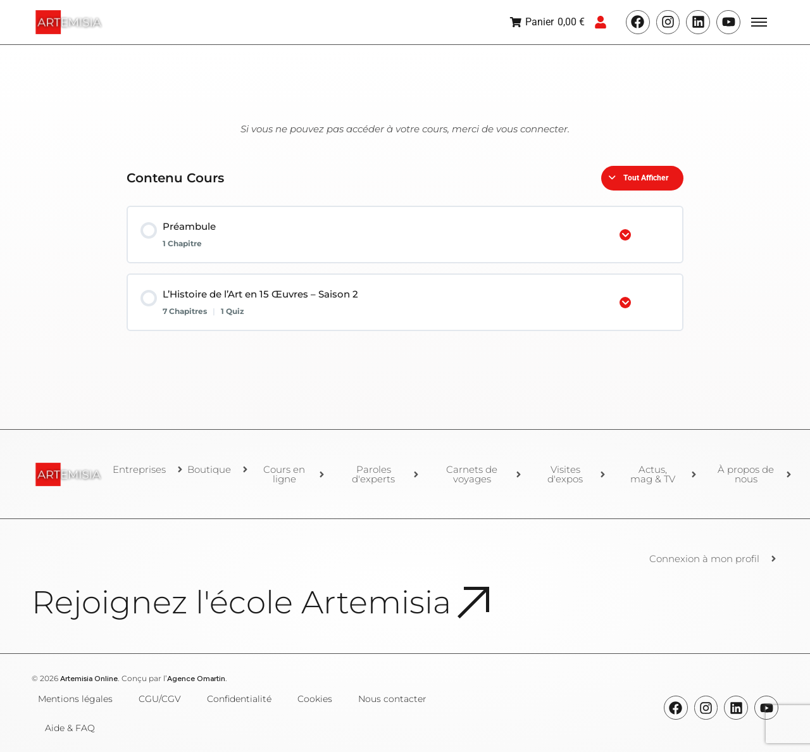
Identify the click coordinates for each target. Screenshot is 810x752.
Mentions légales (75, 699)
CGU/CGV (160, 699)
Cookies (314, 699)
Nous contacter (392, 699)
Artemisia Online (89, 678)
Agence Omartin (196, 678)
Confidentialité (239, 699)
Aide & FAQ (70, 728)
